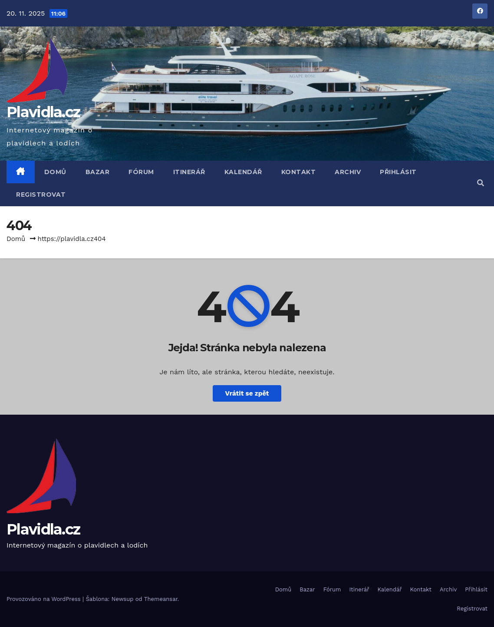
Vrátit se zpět (247, 393)
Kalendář (243, 172)
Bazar (98, 172)
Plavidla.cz (43, 112)
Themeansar (161, 599)
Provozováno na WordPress (44, 599)
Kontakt (298, 172)
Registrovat (41, 194)
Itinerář (189, 172)
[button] (480, 183)
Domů (55, 172)
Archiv (348, 172)
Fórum (141, 172)
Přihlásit (398, 172)
